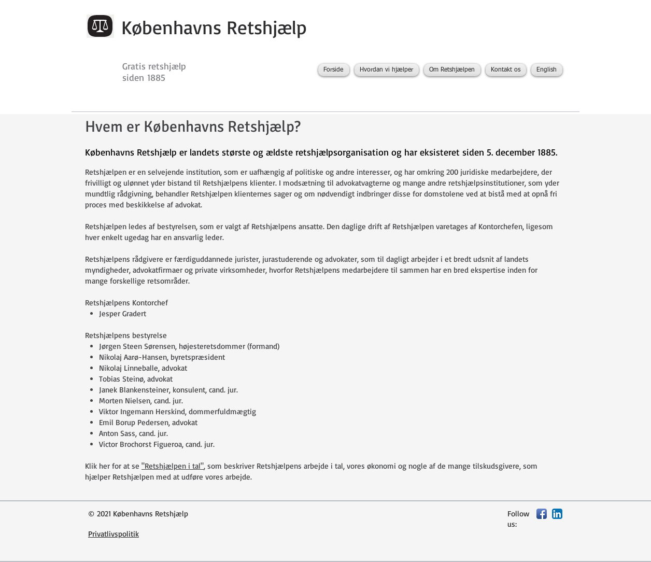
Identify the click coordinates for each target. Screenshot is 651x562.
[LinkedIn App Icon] (557, 514)
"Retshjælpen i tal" (172, 466)
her (104, 466)
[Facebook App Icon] (541, 514)
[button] (386, 70)
